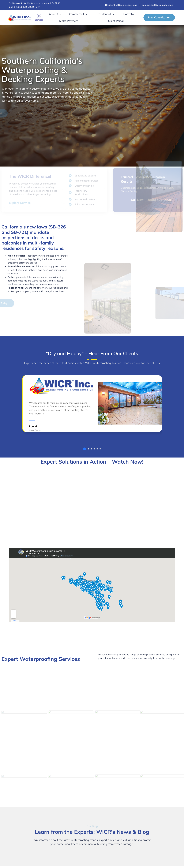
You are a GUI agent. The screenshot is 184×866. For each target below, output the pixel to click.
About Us (55, 14)
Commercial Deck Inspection (157, 4)
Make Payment (68, 21)
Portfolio (128, 14)
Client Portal (116, 21)
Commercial (78, 14)
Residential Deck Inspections (121, 4)
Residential (106, 14)
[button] (84, 448)
